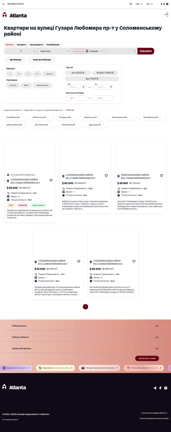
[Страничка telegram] (154, 388)
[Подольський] (99, 117)
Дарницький (95, 125)
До (96, 84)
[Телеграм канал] (162, 4)
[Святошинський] (129, 117)
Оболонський (39, 117)
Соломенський (150, 117)
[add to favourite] (131, 4)
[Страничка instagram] (165, 388)
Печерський (65, 117)
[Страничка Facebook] (164, 4)
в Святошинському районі (135, 174)
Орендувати (36, 45)
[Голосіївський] (22, 117)
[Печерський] (73, 117)
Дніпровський (68, 125)
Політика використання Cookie (154, 418)
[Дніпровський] (78, 125)
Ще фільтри (15, 60)
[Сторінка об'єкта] (8, 181)
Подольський (90, 117)
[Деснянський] (51, 125)
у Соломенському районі (24, 179)
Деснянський (41, 125)
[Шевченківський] (25, 125)
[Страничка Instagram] (167, 4)
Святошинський (119, 117)
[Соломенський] (160, 117)
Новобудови (53, 45)
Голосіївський (13, 117)
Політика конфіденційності (154, 413)
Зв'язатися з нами (147, 358)
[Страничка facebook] (160, 388)
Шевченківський (14, 125)
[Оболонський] (48, 117)
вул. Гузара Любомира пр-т (25, 182)
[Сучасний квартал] (30, 175)
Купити (9, 45)
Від (69, 84)
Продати (21, 45)
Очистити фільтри (42, 60)
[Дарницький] (103, 125)
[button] (10, 73)
